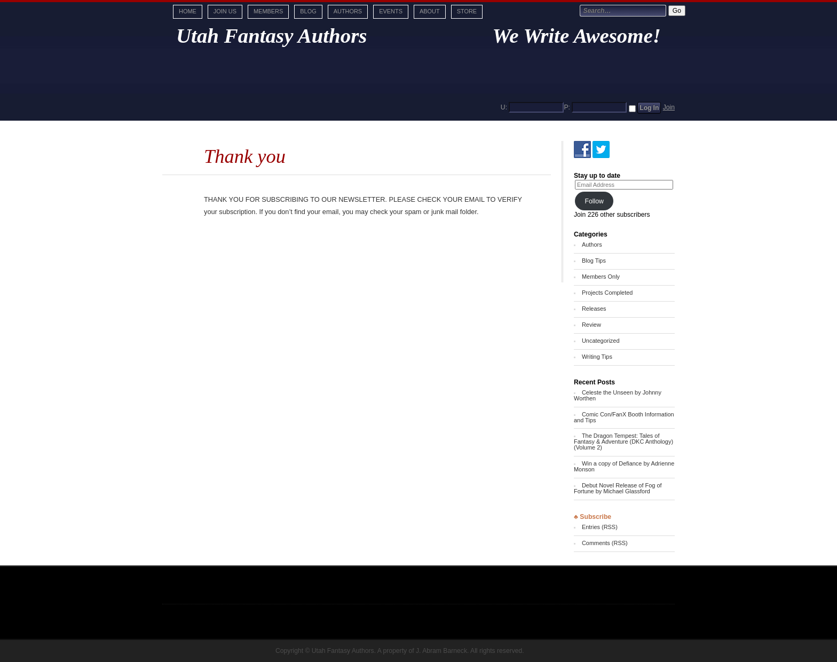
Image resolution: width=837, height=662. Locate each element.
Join (669, 107)
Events (390, 11)
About (430, 11)
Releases (594, 308)
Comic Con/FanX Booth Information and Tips (624, 417)
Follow (594, 201)
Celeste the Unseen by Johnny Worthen (617, 395)
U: (504, 107)
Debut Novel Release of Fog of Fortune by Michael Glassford (618, 488)
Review (591, 324)
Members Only (601, 276)
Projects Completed (607, 292)
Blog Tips (594, 260)
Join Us (225, 11)
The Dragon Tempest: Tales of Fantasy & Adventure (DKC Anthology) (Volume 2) (623, 441)
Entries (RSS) (600, 527)
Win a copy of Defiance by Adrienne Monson (624, 466)
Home (187, 11)
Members (268, 11)
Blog (308, 11)
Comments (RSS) (605, 543)
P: (567, 107)
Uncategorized (601, 340)
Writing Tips (597, 356)
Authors (348, 11)
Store (467, 11)
